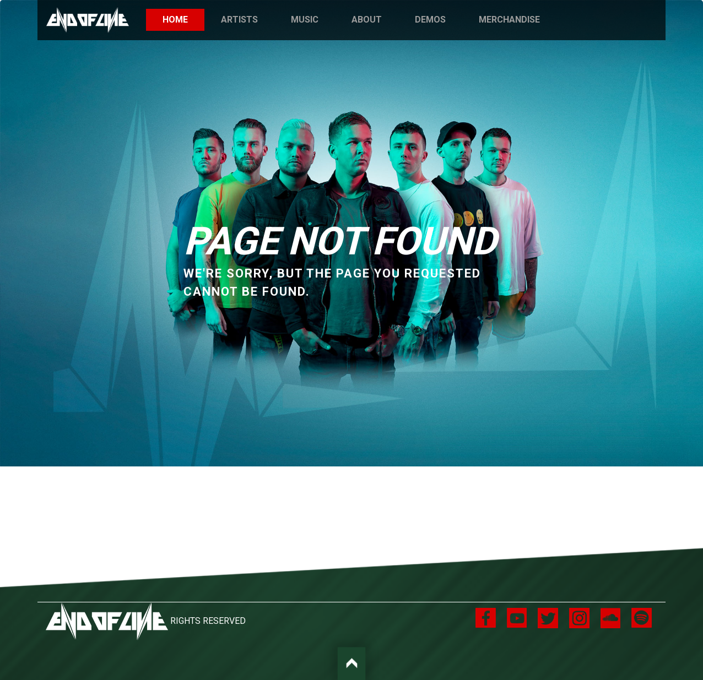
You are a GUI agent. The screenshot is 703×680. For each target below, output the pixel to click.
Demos (430, 19)
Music (304, 19)
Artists (239, 19)
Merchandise (509, 19)
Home (183, 19)
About (367, 19)
